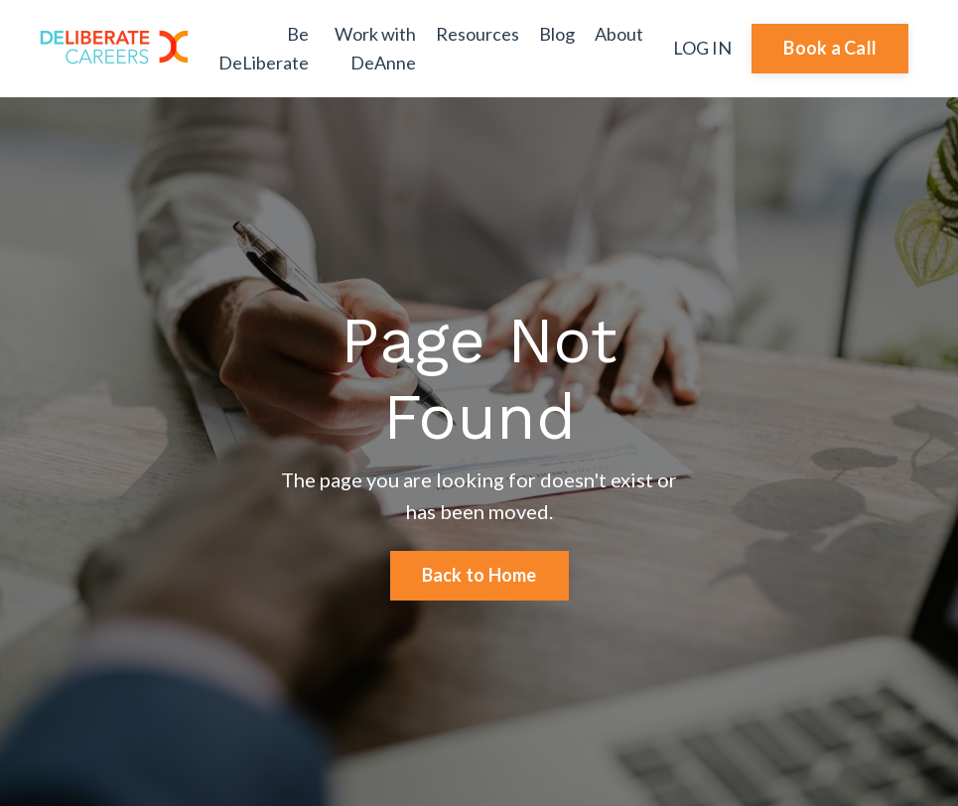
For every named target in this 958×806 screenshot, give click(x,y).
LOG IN (702, 48)
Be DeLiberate (263, 48)
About (619, 34)
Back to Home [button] (479, 575)
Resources (477, 34)
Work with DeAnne (375, 48)
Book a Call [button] (830, 48)
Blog (557, 34)
